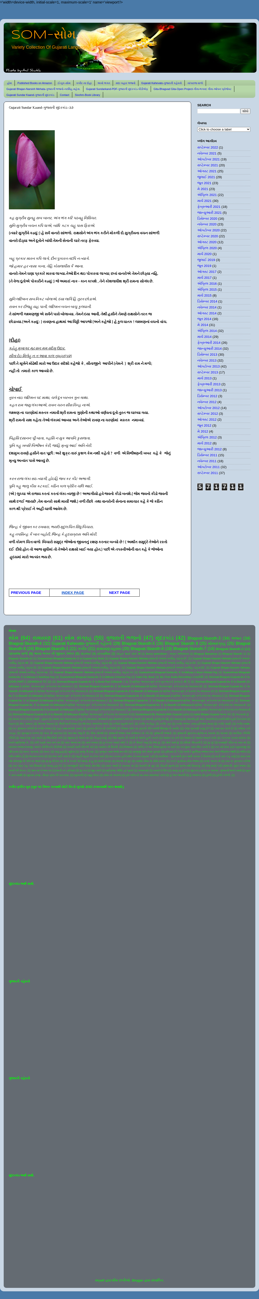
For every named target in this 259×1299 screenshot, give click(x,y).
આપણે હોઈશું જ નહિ (157, 718)
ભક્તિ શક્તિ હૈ (16, 756)
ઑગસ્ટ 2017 (207, 272)
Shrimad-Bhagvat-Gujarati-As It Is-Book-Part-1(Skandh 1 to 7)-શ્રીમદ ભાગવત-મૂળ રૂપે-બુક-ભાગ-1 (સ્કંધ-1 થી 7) (123, 681)
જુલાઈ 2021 (206, 177)
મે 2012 (202, 431)
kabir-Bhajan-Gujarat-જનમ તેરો (212, 714)
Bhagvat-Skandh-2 (229, 649)
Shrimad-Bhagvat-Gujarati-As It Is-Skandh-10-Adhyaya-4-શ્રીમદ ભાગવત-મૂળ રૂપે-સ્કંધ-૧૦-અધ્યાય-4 (173, 700)
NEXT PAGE (118, 592)
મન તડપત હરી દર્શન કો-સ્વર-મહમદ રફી (131, 756)
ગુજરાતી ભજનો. (163, 733)
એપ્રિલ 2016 (207, 283)
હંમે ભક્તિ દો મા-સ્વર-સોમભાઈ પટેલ (145, 775)
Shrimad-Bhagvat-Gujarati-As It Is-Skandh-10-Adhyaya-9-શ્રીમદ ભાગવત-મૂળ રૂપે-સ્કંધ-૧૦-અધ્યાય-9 (71, 714)
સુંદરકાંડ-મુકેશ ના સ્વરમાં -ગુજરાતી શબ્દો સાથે (215, 770)
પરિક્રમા (13, 751)
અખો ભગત (103, 83)
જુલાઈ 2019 (206, 260)
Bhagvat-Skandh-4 (25, 643)
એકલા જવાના (46, 723)
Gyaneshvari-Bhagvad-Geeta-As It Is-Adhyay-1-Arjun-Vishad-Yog (178, 672)
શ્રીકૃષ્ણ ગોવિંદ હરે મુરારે (119, 770)
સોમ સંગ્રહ (78, 638)
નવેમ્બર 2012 (207, 402)
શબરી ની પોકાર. (18, 770)
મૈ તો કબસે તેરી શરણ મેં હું (78, 760)
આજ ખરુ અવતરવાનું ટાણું (67, 718)
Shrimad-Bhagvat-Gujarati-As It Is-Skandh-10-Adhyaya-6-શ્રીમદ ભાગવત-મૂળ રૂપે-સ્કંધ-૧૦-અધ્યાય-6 (185, 704)
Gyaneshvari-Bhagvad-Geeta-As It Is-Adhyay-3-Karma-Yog (95, 676)
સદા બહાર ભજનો (125, 83)
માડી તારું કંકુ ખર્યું (225, 756)
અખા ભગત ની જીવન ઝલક (54, 653)
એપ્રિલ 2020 (207, 248)
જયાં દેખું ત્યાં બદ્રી (31, 737)
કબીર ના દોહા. (147, 723)
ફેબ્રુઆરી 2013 (209, 384)
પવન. (47, 751)
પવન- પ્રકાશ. (31, 751)
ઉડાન (12, 723)
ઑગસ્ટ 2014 (207, 313)
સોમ (13, 638)
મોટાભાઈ (86, 653)
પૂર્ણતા (71, 751)
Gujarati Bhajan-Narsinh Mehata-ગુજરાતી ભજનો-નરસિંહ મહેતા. (43, 88)
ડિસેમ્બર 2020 (207, 218)
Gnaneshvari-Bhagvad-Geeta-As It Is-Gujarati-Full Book (70, 658)
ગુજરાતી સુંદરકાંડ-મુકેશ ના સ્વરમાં (196, 733)
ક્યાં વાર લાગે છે (224, 728)
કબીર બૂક (165, 723)
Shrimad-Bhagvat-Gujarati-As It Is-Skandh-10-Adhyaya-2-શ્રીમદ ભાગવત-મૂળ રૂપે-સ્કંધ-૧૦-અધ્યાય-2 (163, 695)
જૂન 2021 (204, 183)
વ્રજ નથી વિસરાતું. (190, 765)
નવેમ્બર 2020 (207, 224)
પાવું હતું (59, 751)
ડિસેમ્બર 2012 (207, 396)
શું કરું (83, 770)
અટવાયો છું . (243, 714)
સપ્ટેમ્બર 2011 (207, 473)
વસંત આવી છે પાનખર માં (120, 765)
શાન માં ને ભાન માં (42, 770)
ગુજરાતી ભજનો (123, 638)
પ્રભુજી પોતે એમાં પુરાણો (146, 751)
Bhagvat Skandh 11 (234, 653)
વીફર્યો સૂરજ (167, 765)
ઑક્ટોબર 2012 (208, 408)
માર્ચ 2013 (204, 378)
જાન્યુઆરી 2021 (209, 213)
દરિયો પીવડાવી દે (193, 742)
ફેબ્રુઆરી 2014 (209, 343)
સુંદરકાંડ (164, 638)
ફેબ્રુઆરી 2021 (209, 207)
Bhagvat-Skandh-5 (138, 643)
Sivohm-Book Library (87, 94)
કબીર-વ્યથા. (244, 723)
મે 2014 (202, 325)
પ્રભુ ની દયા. (86, 751)
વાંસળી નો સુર (147, 765)
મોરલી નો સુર (123, 760)
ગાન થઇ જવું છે (76, 733)
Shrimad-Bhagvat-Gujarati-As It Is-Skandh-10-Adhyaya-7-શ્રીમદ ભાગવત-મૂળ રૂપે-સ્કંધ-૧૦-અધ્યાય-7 (68, 709)
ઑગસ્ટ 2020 (207, 242)
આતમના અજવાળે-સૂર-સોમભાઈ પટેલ (108, 718)
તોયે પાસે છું (172, 742)
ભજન (236, 638)
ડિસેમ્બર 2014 (207, 301)
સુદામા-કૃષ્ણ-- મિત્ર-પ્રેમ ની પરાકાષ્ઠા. (48, 775)
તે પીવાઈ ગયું (140, 742)
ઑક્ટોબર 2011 (208, 467)
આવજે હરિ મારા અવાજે (200, 718)
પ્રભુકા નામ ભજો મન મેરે (113, 751)
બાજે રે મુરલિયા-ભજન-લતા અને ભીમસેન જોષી (209, 751)
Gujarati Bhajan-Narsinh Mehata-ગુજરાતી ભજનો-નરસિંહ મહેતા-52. (81, 667)
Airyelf (99, 1280)
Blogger (138, 1280)
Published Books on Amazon (35, 83)
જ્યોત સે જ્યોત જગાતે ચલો (200, 737)
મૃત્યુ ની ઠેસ (52, 760)
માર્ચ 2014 (204, 337)
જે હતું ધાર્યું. (100, 737)
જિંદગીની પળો (54, 737)
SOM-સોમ (43, 35)
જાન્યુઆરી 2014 (209, 348)
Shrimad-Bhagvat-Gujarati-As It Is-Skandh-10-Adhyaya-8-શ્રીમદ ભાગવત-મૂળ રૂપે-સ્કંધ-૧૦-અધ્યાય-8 (191, 709)
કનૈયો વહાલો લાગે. (123, 723)
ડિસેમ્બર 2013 (207, 354)
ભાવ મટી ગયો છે (61, 756)
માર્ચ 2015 (204, 295)
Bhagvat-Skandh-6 (147, 648)
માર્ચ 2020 (204, 254)
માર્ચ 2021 (204, 201)
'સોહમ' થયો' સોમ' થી (128, 653)
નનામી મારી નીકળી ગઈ (80, 746)
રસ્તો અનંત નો (212, 760)
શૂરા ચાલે (96, 770)
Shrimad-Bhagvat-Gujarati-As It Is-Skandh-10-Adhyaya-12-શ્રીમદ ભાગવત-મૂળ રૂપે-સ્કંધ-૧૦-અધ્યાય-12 (153, 691)
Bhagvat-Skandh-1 (51, 648)
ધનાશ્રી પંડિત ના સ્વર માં (232, 742)
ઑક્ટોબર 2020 (208, 230)
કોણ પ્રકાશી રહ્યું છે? (197, 728)
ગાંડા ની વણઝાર (53, 733)
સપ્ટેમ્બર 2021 (207, 165)
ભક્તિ (243, 751)
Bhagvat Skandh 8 (181, 643)
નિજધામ (128, 746)
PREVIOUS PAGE (26, 592)
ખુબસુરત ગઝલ (30, 733)
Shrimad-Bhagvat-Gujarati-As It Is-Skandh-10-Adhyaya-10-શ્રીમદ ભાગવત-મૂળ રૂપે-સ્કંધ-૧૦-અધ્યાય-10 (140, 686)
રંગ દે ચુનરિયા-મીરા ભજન (184, 760)
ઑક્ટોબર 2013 (208, 366)
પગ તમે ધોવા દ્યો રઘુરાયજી (230, 746)
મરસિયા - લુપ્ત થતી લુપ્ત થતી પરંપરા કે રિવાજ (184, 756)
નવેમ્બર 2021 (207, 153)
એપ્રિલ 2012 (207, 437)
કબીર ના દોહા (84, 83)
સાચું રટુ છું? (179, 770)
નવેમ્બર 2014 (207, 307)
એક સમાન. (26, 723)
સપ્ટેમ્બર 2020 (207, 236)
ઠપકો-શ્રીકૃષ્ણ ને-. (19, 742)
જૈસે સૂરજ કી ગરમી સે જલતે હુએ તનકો (135, 737)
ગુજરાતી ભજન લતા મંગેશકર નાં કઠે (129, 733)
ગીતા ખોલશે (96, 733)
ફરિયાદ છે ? (172, 751)
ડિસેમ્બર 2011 (207, 455)
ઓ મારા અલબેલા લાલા (95, 723)
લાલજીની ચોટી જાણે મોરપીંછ (84, 765)
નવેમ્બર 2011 (207, 461)
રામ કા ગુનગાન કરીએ (238, 760)
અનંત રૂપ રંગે (20, 718)
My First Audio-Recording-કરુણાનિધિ (182, 676)
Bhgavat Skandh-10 (20, 658)
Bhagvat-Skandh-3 (204, 638)
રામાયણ (42, 638)
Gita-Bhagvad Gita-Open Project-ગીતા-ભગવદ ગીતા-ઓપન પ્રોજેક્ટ (192, 88)
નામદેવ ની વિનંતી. (108, 746)
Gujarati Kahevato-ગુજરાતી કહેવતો (161, 83)
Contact (64, 94)
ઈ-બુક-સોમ (64, 83)
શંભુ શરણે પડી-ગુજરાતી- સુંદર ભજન (226, 765)
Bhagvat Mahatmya (205, 653)
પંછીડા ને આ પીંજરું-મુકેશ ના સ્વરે (156, 746)
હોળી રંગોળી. (223, 775)
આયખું (178, 718)
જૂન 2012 (204, 425)
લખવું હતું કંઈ (54, 765)
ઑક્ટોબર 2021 (208, 159)
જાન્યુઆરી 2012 (209, 449)
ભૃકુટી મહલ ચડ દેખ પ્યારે (90, 756)
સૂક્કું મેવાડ (93, 775)
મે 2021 (202, 189)
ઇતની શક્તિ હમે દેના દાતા (232, 718)
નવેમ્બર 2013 (207, 360)
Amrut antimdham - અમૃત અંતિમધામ (167, 653)
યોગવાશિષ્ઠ (104, 653)
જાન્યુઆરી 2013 (209, 390)
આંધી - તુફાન (40, 718)
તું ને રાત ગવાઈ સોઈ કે (115, 742)
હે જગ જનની (177, 775)
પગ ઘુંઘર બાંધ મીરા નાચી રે (195, 746)
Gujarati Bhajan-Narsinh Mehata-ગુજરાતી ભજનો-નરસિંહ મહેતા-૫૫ (93, 672)
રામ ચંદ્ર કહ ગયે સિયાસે (27, 765)
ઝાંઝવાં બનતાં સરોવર (234, 737)
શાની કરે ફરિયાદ (65, 770)
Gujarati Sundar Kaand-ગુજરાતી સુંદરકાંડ (30, 94)
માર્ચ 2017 (204, 278)
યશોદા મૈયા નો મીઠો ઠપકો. (151, 760)
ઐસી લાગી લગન (68, 723)
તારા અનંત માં (73, 742)
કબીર (82, 648)
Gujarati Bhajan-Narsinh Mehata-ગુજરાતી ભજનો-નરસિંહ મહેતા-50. (157, 662)
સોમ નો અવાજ (112, 775)
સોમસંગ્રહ (217, 643)
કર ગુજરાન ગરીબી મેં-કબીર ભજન (32, 728)
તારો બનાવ (92, 742)
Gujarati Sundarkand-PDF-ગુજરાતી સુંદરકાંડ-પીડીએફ (117, 88)
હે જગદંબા (195, 775)
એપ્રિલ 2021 (207, 195)
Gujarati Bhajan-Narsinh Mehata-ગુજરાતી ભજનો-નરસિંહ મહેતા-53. (165, 667)
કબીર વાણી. (225, 723)
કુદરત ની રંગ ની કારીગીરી (101, 728)
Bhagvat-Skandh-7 (189, 648)
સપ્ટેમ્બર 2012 (207, 413)
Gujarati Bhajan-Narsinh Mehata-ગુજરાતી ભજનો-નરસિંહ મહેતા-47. (148, 658)
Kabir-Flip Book (145, 676)
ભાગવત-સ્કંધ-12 (38, 756)
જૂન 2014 (204, 319)
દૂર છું (211, 742)
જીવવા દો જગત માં (78, 737)
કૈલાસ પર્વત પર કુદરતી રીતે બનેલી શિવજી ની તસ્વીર (150, 728)
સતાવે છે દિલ (160, 770)
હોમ (9, 83)
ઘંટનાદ (224, 733)
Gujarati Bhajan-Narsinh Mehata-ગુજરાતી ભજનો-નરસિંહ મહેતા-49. (73, 662)
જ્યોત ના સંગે (171, 737)
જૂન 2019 (204, 266)
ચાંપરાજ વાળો (195, 83)
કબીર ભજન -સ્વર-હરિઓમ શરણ (194, 723)
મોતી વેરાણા (104, 760)
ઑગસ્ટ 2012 (207, 419)
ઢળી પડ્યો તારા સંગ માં (47, 742)
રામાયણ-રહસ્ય (108, 648)
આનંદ (137, 718)
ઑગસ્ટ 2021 (207, 171)
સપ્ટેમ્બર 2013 (207, 372)
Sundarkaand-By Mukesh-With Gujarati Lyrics (162, 714)
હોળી (209, 775)
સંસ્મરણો (143, 770)
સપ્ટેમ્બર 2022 (207, 147)
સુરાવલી (78, 775)
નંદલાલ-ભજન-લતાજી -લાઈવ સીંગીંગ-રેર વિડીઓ (35, 746)
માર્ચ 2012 (204, 443)
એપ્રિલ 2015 (207, 289)
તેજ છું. (157, 742)
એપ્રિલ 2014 (207, 331)
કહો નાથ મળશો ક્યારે (69, 728)
